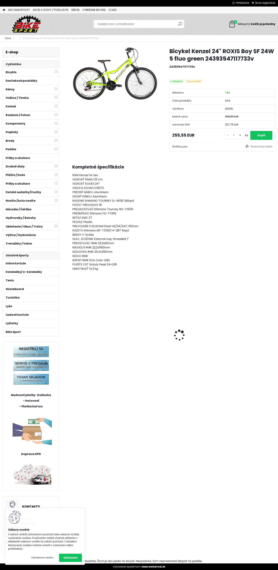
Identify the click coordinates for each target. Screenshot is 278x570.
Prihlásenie (242, 3)
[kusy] (234, 135)
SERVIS (75, 10)
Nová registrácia (265, 3)
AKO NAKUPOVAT (19, 10)
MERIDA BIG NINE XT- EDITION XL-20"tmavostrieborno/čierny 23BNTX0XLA (97, 338)
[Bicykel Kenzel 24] (115, 73)
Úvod (8, 38)
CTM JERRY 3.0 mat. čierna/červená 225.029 (247, 337)
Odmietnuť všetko (42, 557)
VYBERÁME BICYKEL (94, 10)
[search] (180, 25)
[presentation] (74, 329)
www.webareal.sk (153, 566)
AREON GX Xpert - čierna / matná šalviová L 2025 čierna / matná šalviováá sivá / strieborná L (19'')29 (199, 326)
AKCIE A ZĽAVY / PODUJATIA (50, 10)
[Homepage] (4, 10)
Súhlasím (70, 558)
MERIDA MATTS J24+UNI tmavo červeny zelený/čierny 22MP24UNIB (147, 338)
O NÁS (113, 10)
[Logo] (27, 24)
